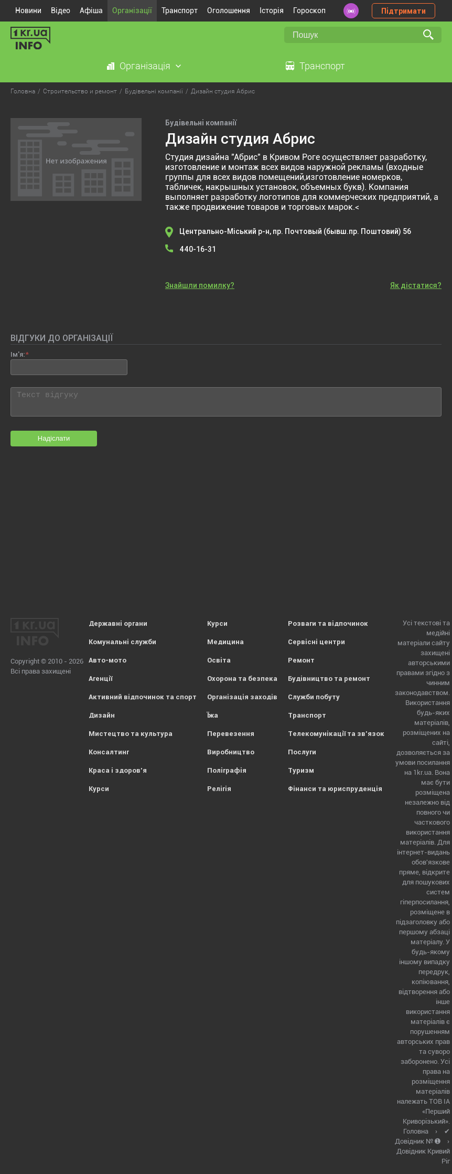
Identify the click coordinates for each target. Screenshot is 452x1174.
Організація (145, 65)
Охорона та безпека (242, 678)
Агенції (100, 678)
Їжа (212, 715)
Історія (272, 10)
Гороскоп (309, 10)
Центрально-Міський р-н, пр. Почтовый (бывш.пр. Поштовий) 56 (295, 231)
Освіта (219, 660)
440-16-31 (197, 249)
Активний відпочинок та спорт (143, 697)
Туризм (301, 770)
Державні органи (118, 623)
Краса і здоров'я (118, 770)
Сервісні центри (316, 642)
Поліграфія (226, 770)
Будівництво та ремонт (329, 678)
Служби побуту (314, 697)
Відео (60, 10)
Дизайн (102, 715)
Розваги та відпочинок (328, 623)
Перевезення (230, 734)
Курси (99, 789)
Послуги (302, 752)
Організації (132, 10)
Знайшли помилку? (199, 285)
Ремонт (301, 660)
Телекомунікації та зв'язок (336, 734)
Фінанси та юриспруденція (335, 789)
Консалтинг (109, 752)
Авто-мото (107, 660)
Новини (28, 10)
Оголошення (228, 10)
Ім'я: (17, 354)
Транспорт (180, 10)
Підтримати (403, 11)
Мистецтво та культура (131, 734)
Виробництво (230, 752)
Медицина (225, 642)
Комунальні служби (122, 642)
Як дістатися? (416, 285)
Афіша (91, 10)
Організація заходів (242, 697)
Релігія (219, 789)
